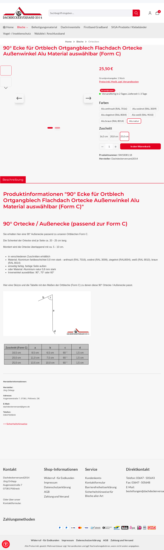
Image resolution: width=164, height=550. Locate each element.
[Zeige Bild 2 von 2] (57, 128)
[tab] (13, 179)
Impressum (50, 482)
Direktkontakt (138, 469)
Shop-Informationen (61, 469)
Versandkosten (74, 546)
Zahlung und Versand (56, 496)
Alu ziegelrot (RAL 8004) (114, 114)
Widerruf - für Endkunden (59, 478)
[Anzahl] (109, 146)
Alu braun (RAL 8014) (112, 120)
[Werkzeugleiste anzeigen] (6, 544)
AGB (47, 491)
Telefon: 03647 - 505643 (140, 478)
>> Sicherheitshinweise (15, 423)
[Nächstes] (88, 98)
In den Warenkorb (140, 146)
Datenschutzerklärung (57, 487)
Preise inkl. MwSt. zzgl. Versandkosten (119, 81)
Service (91, 469)
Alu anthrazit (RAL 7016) (114, 108)
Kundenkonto (93, 478)
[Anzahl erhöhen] (116, 146)
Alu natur (134, 120)
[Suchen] (136, 13)
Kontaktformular (12, 503)
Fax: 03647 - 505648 (138, 482)
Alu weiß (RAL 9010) (142, 114)
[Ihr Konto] (150, 13)
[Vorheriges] (19, 98)
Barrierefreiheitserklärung (100, 487)
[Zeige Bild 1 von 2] (50, 128)
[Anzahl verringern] (102, 146)
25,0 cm (124, 136)
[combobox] (91, 13)
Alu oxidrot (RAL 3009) (144, 108)
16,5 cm (104, 136)
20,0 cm (114, 136)
